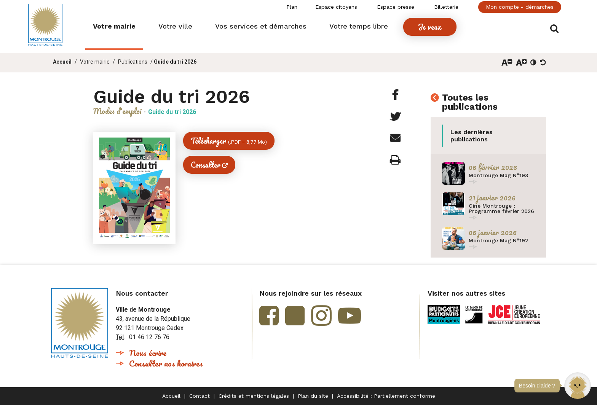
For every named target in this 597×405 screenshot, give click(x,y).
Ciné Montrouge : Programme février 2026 (501, 208)
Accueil (62, 62)
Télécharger (229, 141)
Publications (132, 62)
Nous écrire (147, 352)
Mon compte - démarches (520, 7)
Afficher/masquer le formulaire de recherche (556, 27)
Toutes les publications (470, 102)
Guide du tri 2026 (175, 62)
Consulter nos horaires (166, 363)
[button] (577, 385)
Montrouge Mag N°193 (498, 175)
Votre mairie (95, 62)
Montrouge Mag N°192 (498, 240)
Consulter (205, 165)
